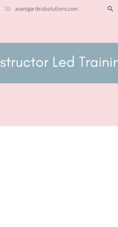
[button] (7, 8)
